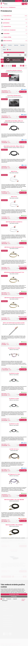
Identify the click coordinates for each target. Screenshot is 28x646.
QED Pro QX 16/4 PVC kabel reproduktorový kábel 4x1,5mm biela (14, 323)
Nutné (3, 599)
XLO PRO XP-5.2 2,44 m (14, 373)
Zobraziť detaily (23, 600)
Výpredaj (16, 45)
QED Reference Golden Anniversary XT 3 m (14, 297)
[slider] (2, 52)
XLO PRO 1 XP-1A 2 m (14, 449)
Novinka (10, 45)
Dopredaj (22, 45)
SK (26, 1)
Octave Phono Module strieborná (14, 70)
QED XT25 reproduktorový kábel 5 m (14, 221)
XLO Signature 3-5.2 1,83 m (14, 474)
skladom (4, 49)
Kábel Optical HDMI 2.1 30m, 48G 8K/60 (14, 524)
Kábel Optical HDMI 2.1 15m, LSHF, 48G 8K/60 (14, 499)
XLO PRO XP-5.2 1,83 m (14, 423)
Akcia (4, 47)
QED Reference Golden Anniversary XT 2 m (14, 247)
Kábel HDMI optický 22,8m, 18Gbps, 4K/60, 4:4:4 (14, 146)
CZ (23, 1)
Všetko (4, 45)
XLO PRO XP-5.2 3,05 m (14, 398)
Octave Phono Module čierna (14, 95)
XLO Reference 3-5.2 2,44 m (14, 348)
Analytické (15, 599)
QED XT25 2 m (14, 171)
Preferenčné (8, 599)
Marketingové (4, 600)
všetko (9, 49)
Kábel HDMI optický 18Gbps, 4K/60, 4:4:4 (14, 120)
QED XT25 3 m (14, 196)
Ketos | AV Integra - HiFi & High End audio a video (5, 4)
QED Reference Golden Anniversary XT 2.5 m (14, 272)
